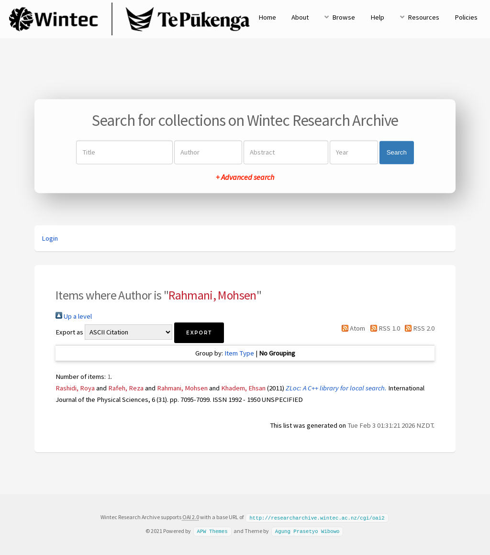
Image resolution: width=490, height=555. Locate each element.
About (300, 17)
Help (377, 17)
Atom (351, 328)
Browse (343, 17)
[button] (199, 332)
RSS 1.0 (383, 328)
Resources (423, 17)
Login (50, 238)
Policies (466, 17)
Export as (69, 332)
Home (267, 17)
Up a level (74, 316)
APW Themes (212, 530)
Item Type (239, 353)
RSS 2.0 (417, 328)
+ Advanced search (245, 177)
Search (397, 152)
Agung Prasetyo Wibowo (307, 530)
